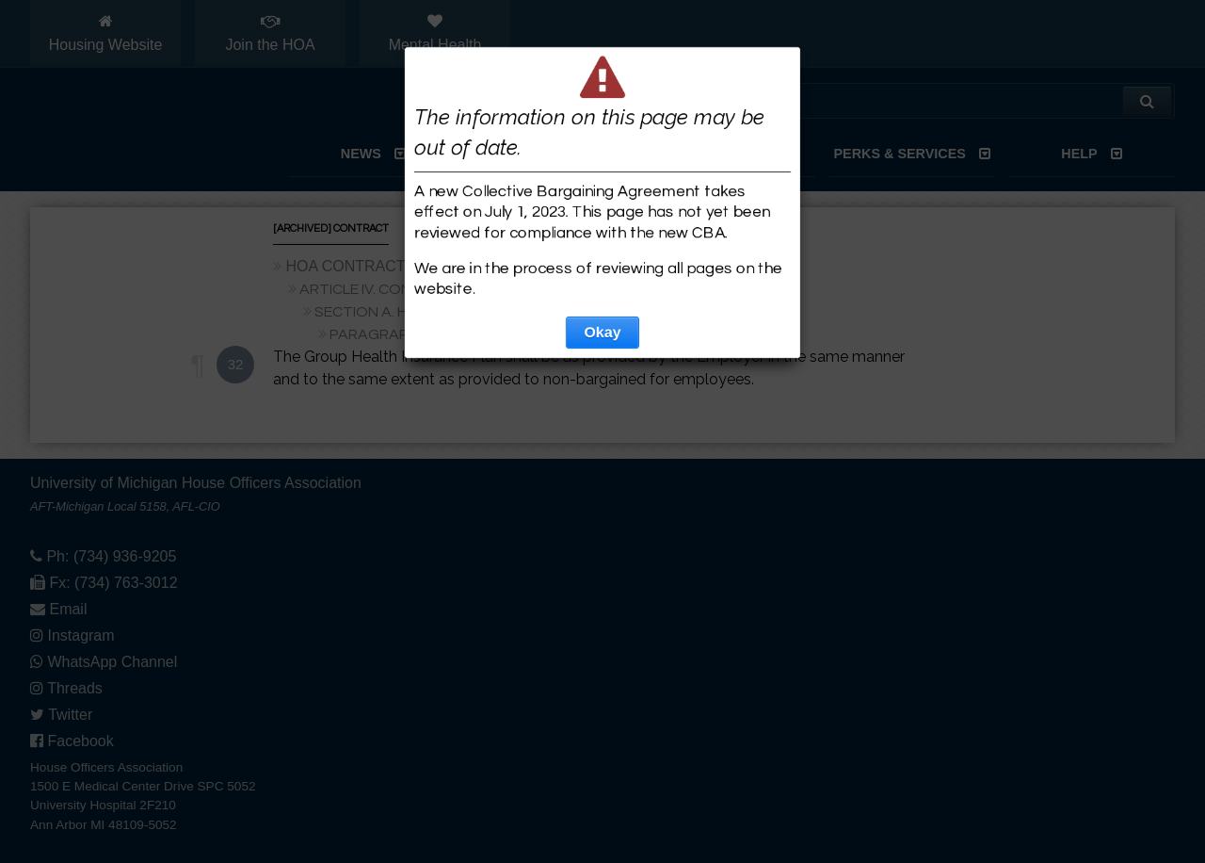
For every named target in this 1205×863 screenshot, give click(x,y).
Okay (602, 332)
